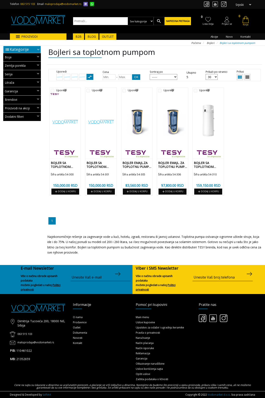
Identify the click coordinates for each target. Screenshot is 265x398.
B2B (78, 36)
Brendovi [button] (22, 99)
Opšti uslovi (143, 374)
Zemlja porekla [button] (22, 65)
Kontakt (245, 37)
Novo (229, 37)
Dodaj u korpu (65, 191)
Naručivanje (143, 338)
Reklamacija (143, 353)
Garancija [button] (22, 91)
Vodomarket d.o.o (219, 394)
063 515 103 (27, 4)
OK (136, 77)
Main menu (142, 317)
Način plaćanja (145, 343)
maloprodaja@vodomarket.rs (63, 4)
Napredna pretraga (178, 21)
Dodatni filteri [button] (22, 116)
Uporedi (61, 90)
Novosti (77, 338)
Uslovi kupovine (145, 322)
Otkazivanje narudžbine (150, 363)
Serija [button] (22, 74)
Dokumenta (80, 333)
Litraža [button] (22, 82)
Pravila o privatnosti (148, 333)
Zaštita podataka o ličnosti (152, 379)
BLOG (92, 36)
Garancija (141, 358)
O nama (78, 317)
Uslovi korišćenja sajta (149, 369)
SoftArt (47, 394)
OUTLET (108, 36)
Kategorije (19, 49)
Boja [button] (22, 57)
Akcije (214, 37)
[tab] (22, 57)
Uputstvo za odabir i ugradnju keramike (160, 327)
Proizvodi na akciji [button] (22, 108)
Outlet (76, 327)
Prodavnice (80, 322)
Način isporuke (145, 348)
